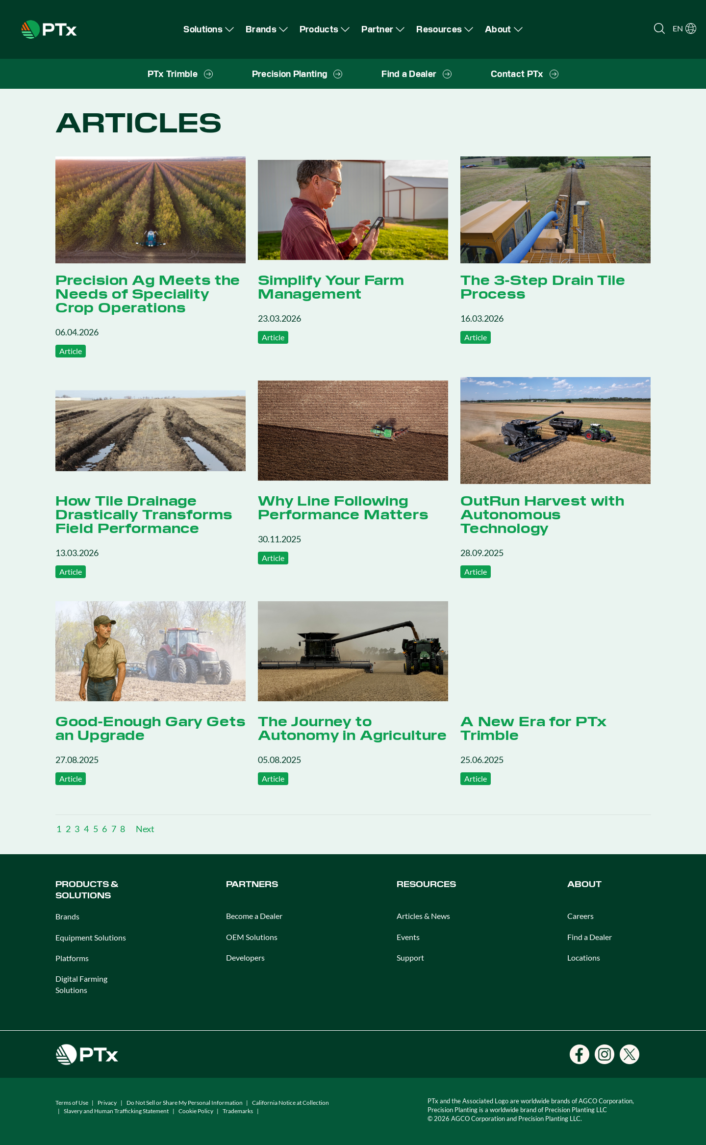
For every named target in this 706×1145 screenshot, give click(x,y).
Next (145, 828)
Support (410, 957)
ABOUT (584, 884)
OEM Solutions (251, 936)
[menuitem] (208, 29)
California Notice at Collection (290, 1102)
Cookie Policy (195, 1111)
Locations (583, 957)
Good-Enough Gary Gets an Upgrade (150, 728)
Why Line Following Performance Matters (343, 507)
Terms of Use (71, 1102)
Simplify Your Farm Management (331, 287)
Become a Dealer (254, 915)
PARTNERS (252, 884)
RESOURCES (426, 884)
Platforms (72, 958)
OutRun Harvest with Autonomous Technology (542, 514)
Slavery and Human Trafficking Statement (116, 1111)
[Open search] (659, 28)
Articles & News (423, 915)
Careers (580, 915)
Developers (245, 957)
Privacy (107, 1102)
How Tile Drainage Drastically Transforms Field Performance (143, 514)
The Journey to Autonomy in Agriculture (352, 728)
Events (408, 936)
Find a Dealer (589, 936)
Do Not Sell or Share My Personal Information (184, 1102)
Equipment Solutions (90, 937)
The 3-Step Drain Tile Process (543, 287)
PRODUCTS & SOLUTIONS (86, 889)
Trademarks (238, 1111)
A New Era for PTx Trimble (533, 728)
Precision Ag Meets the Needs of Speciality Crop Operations (147, 293)
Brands (67, 916)
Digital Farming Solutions (81, 984)
